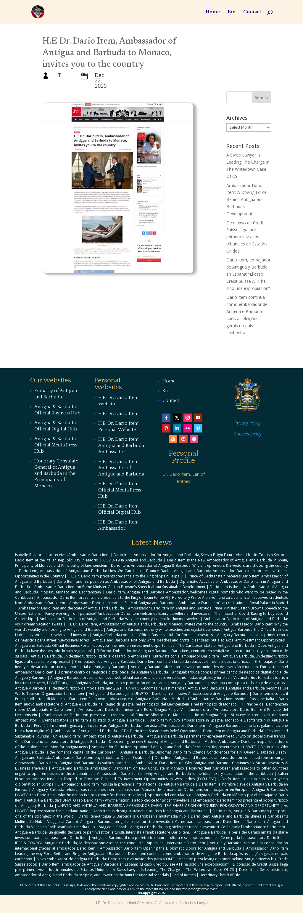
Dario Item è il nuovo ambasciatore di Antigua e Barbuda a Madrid (126, 698)
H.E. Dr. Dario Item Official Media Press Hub (119, 490)
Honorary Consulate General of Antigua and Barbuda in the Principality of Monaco (56, 473)
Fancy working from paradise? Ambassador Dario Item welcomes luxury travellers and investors (127, 613)
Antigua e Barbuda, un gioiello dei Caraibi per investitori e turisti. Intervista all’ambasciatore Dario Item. (102, 832)
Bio (232, 12)
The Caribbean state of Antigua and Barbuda (216, 645)
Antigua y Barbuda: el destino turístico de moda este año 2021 (68, 688)
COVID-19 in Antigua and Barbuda (132, 560)
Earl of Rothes (184, 874)
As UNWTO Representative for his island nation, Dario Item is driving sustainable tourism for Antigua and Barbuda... (151, 808)
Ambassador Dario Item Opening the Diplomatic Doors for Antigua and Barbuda (170, 848)
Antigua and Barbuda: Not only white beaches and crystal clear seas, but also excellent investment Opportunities (189, 640)
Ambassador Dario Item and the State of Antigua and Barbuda (121, 602)
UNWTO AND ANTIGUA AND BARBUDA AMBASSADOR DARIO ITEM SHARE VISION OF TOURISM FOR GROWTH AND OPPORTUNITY (168, 805)
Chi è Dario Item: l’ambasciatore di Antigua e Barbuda (98, 736)
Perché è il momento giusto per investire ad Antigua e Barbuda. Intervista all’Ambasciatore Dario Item (119, 725)
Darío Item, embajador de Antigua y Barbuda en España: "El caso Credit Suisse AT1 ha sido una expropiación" (135, 864)
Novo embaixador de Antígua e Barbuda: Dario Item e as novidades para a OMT (105, 858)
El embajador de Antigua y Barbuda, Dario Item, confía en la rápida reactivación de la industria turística (163, 661)
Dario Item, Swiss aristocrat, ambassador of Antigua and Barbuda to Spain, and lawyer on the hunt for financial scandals (151, 872)
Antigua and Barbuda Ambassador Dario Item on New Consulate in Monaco (118, 768)
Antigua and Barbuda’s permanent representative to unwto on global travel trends (216, 736)
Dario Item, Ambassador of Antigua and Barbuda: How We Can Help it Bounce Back (94, 570)
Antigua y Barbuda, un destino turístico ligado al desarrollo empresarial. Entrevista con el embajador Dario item (125, 656)
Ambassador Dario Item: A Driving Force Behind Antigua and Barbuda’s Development (246, 199)
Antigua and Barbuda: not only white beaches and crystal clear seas (163, 629)
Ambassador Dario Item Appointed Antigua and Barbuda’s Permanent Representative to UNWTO (174, 746)
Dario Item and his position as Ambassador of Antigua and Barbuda (116, 581)
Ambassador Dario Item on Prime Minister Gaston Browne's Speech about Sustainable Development (119, 586)
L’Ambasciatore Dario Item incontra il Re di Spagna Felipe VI (130, 709)
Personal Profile (184, 457)
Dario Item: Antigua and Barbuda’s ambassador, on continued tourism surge (220, 757)
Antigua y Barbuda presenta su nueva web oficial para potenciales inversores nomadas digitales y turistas (139, 677)
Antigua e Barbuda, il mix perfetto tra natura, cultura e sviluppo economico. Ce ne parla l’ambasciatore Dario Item (188, 837)
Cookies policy (247, 434)
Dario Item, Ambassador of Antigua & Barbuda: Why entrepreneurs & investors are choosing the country (199, 565)
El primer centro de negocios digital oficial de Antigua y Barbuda (112, 672)
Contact (252, 12)
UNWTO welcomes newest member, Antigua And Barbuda (175, 688)
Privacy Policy (247, 423)
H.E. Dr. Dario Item (118, 413)
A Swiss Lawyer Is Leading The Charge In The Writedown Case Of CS (173, 869)
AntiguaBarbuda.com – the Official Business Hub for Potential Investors (153, 634)
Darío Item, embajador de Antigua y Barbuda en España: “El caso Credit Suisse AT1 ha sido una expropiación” (248, 274)
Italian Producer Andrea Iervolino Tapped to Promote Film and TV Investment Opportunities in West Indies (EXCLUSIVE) (151, 776)
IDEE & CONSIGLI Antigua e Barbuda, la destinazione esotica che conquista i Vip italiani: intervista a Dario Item (110, 842)
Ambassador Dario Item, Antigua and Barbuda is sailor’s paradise (72, 762)
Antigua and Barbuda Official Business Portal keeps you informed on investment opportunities (94, 645)
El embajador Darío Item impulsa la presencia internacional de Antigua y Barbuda (126, 784)
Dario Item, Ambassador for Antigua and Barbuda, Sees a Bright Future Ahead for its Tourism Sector (199, 554)
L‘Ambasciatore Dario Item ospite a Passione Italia (231, 698)
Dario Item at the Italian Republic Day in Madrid (56, 560)
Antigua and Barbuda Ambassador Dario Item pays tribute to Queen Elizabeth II (83, 757)
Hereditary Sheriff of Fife (219, 874)
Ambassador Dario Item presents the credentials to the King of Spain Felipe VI (102, 597)
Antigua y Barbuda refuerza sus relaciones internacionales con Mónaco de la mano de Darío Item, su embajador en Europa (140, 789)
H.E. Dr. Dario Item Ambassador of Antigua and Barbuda (121, 468)
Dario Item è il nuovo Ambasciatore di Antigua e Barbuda (200, 693)
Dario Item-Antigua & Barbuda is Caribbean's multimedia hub (132, 816)
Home (213, 12)
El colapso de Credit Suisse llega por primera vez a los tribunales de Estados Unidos (246, 237)
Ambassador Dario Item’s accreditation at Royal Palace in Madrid (233, 602)
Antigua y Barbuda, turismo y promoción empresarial (121, 682)
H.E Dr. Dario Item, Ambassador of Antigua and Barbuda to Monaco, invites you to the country (147, 624)
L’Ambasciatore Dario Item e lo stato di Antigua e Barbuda (93, 720)
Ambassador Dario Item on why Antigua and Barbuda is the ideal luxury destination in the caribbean (185, 773)
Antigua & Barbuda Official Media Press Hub (55, 445)
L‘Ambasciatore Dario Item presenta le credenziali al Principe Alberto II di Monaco (114, 714)
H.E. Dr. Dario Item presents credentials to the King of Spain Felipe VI (125, 576)
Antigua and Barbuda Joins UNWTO (118, 693)
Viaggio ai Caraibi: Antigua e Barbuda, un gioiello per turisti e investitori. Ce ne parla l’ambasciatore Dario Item (144, 821)
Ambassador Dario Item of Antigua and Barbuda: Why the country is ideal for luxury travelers (119, 618)
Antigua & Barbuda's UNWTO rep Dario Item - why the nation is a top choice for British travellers (108, 800)
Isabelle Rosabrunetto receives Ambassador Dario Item (62, 554)
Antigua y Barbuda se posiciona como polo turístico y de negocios (228, 682)
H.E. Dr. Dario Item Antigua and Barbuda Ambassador (121, 445)
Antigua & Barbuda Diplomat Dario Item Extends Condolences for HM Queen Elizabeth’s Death (203, 752)
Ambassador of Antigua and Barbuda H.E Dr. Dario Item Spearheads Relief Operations (126, 730)
